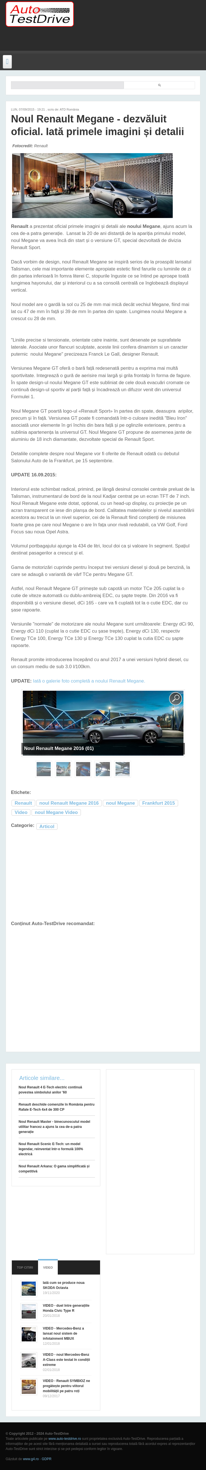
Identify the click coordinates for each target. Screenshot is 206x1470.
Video (21, 812)
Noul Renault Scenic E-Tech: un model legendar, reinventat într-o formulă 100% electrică (51, 1149)
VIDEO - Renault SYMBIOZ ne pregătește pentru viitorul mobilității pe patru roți (66, 1386)
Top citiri (25, 1267)
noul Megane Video (56, 812)
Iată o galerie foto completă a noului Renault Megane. (89, 681)
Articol (46, 826)
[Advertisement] (74, 42)
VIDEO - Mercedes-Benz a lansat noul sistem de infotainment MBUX (63, 1333)
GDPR (47, 1459)
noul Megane (120, 803)
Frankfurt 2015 (158, 803)
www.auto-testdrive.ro (64, 1439)
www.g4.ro (31, 1459)
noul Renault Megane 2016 (69, 803)
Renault (23, 803)
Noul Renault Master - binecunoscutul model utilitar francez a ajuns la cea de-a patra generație (54, 1127)
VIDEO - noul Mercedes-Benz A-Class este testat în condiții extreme (66, 1360)
